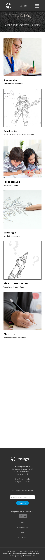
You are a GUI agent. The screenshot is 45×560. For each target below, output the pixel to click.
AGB (22, 532)
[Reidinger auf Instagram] (21, 517)
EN (25, 5)
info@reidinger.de (22, 479)
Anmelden (22, 503)
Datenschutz (22, 527)
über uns (11, 14)
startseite (4, 14)
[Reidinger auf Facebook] (25, 517)
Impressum (22, 537)
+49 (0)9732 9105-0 (23, 481)
